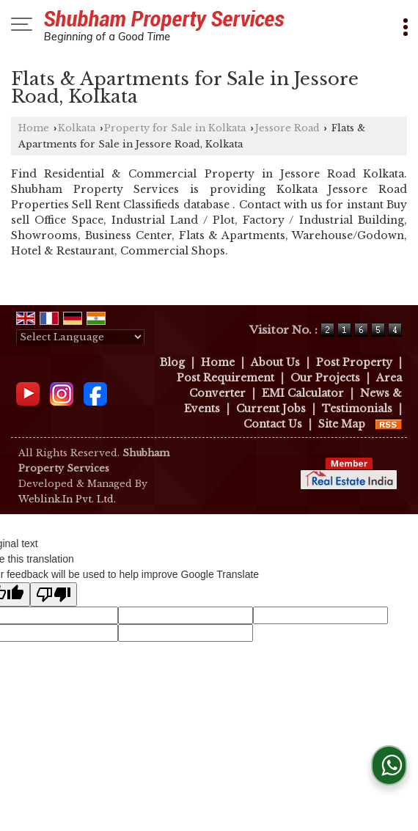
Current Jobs (271, 408)
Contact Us (272, 424)
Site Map (341, 424)
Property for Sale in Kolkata (175, 127)
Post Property (354, 362)
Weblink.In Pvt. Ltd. (67, 499)
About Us (275, 362)
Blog (172, 362)
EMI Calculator (303, 393)
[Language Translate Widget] (80, 337)
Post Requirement (225, 377)
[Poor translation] (53, 594)
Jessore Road (287, 127)
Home (33, 127)
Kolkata (76, 127)
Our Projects (325, 377)
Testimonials (357, 408)
